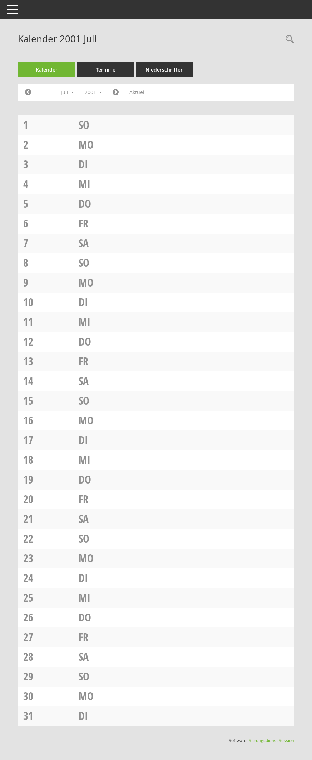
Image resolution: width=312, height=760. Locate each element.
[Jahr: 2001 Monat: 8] (115, 92)
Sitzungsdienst (271, 740)
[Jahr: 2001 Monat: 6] (28, 92)
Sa (84, 243)
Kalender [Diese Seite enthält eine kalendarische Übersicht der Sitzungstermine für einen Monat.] (47, 69)
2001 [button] (93, 92)
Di (83, 164)
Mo (86, 144)
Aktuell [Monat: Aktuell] (137, 92)
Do (85, 203)
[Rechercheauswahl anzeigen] (288, 39)
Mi (84, 184)
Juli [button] (67, 92)
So (84, 124)
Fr (83, 223)
